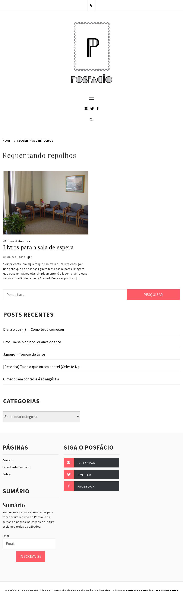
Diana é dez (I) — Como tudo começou (33, 329)
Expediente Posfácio (16, 467)
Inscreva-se (30, 556)
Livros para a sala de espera (38, 247)
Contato (8, 460)
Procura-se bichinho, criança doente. (32, 342)
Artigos (10, 241)
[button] (91, 5)
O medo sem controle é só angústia (31, 379)
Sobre (7, 474)
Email (6, 536)
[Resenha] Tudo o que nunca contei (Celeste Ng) (42, 366)
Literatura (23, 241)
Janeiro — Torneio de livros (24, 354)
